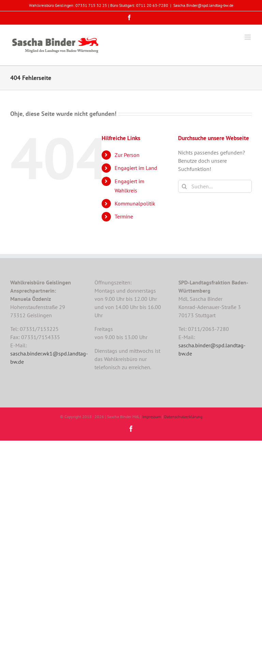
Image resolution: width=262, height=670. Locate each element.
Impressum (151, 416)
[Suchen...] (215, 186)
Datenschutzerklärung (183, 416)
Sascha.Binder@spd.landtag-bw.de (203, 5)
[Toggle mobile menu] (248, 37)
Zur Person (127, 154)
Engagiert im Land (136, 167)
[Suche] (184, 186)
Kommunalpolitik (135, 203)
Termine (124, 216)
